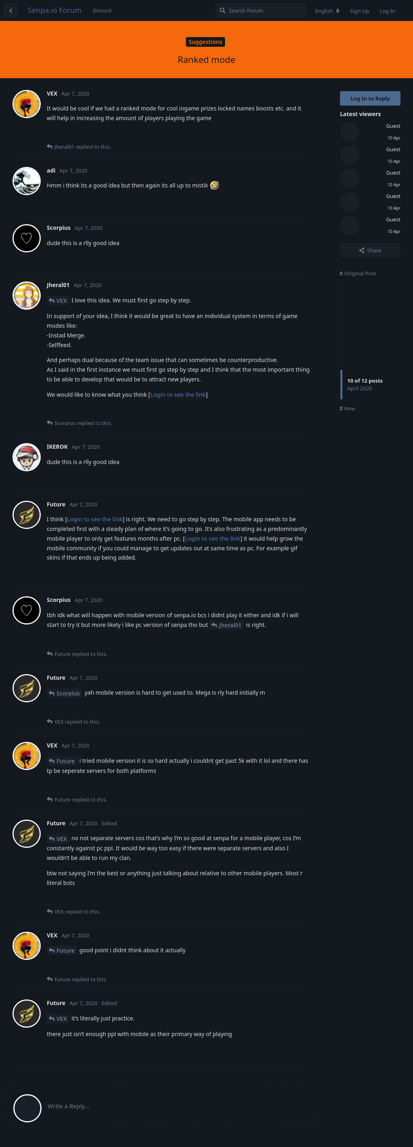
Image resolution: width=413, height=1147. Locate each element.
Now (347, 408)
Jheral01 (230, 625)
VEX (61, 300)
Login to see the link (178, 394)
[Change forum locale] (327, 11)
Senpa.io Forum (54, 10)
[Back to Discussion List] (10, 10)
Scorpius (68, 693)
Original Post (358, 273)
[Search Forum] (260, 10)
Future (65, 761)
